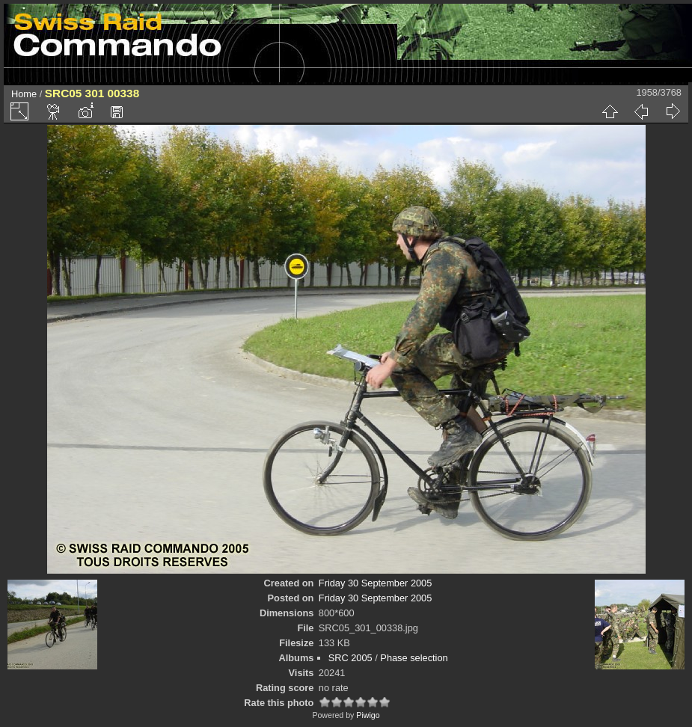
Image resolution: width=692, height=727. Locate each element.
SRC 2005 (350, 657)
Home (24, 93)
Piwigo (367, 715)
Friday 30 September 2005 (375, 583)
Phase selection (413, 657)
